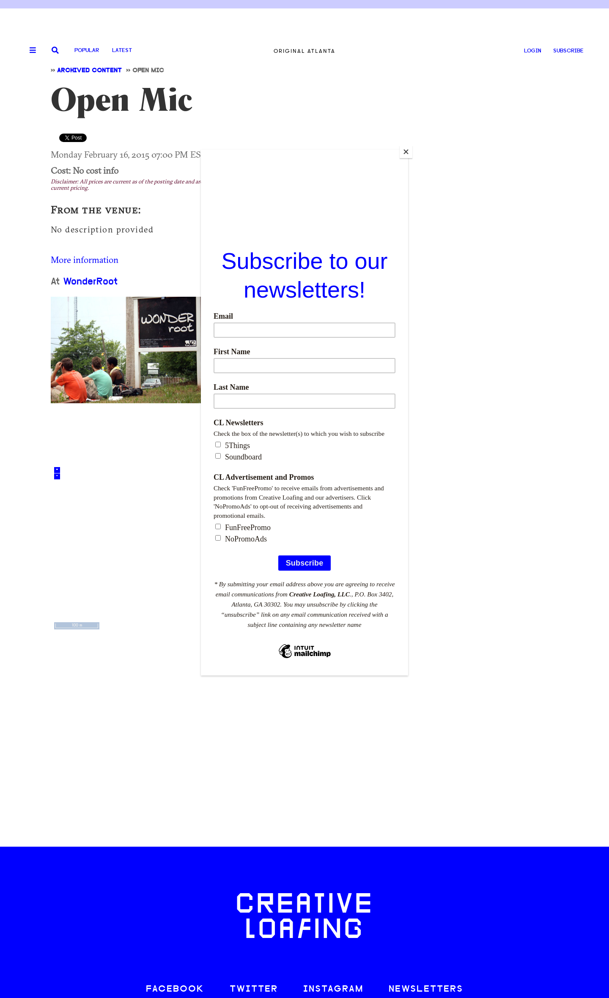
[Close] (406, 151)
